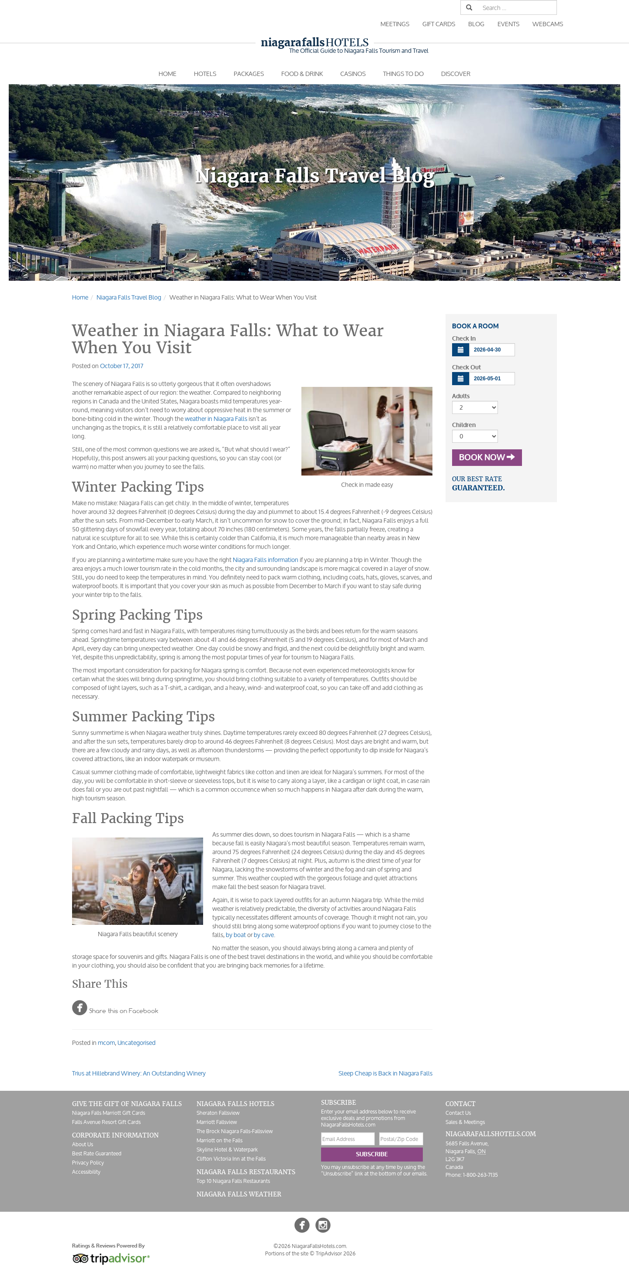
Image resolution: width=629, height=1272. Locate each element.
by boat (236, 934)
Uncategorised (137, 1042)
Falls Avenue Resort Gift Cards (106, 1122)
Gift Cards (438, 23)
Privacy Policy (88, 1162)
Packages (249, 73)
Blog (476, 23)
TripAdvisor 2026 (336, 1253)
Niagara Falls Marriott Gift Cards (108, 1112)
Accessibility (86, 1171)
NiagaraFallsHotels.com (491, 1134)
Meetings (394, 23)
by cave (264, 934)
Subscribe (372, 1154)
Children (464, 425)
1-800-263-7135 (480, 1174)
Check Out (466, 367)
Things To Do (403, 73)
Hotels (315, 42)
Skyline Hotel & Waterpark (227, 1149)
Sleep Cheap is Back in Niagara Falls (385, 1073)
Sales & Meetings (465, 1122)
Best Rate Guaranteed (96, 1153)
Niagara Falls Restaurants (246, 1172)
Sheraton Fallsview (218, 1112)
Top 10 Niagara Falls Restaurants (233, 1180)
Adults (461, 396)
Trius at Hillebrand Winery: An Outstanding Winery (139, 1073)
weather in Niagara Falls (216, 418)
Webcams (547, 23)
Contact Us (458, 1112)
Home (167, 73)
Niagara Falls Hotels (235, 1104)
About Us (82, 1144)
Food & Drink (302, 73)
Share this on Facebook (115, 1007)
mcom (106, 1042)
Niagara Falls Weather (239, 1194)
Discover (455, 73)
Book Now (487, 457)
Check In (464, 338)
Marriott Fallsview (217, 1122)
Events (508, 23)
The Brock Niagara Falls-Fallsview (235, 1131)
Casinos (353, 73)
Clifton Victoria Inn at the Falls (231, 1158)
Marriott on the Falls (219, 1140)
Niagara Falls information (265, 559)
